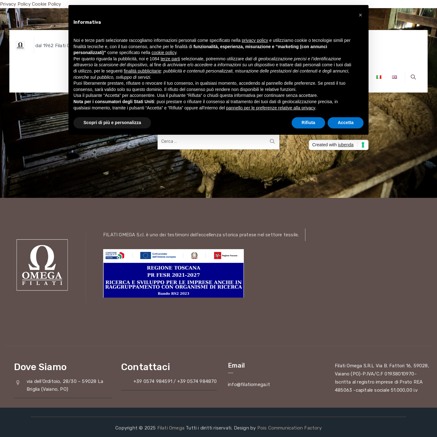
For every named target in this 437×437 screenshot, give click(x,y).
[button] (360, 15)
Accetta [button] (346, 122)
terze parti (170, 58)
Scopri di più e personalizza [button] (112, 122)
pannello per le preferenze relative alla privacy (270, 107)
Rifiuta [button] (308, 122)
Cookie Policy (46, 4)
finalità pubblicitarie (142, 70)
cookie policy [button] (164, 52)
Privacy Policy (15, 4)
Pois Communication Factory (289, 428)
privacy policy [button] (255, 40)
